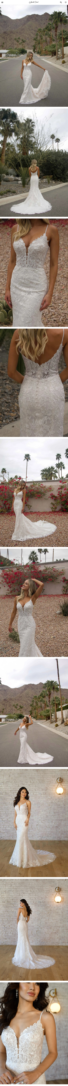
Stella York (34, 2)
